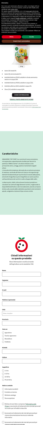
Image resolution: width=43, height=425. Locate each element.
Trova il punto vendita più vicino (21, 99)
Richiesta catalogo (10, 395)
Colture (4, 357)
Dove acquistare (10, 398)
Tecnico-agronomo (10, 336)
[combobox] (21, 361)
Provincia (5, 319)
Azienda (4, 348)
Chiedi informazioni (21, 95)
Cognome (5, 280)
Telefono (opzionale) (8, 300)
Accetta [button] (31, 37)
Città (3, 310)
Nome (4, 270)
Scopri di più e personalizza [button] (21, 41)
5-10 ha (7, 374)
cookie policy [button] (14, 9)
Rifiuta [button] (11, 37)
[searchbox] (3, 361)
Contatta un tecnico (11, 392)
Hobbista (7, 342)
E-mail (4, 290)
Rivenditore (8, 339)
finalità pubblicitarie (21, 18)
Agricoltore (8, 333)
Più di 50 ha (8, 380)
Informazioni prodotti (11, 389)
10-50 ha (7, 377)
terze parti (29, 11)
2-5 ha (6, 371)
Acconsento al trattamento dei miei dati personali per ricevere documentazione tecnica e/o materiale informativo (21, 415)
